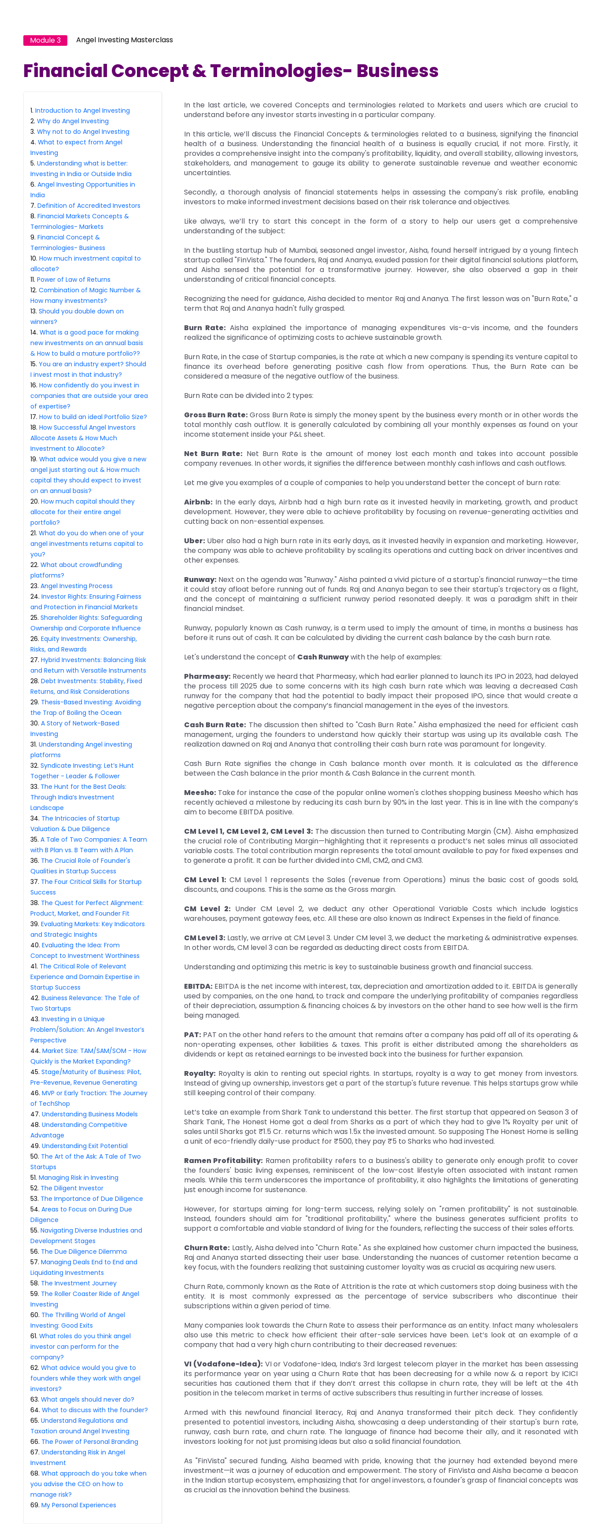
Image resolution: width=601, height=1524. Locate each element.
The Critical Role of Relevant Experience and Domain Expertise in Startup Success (85, 977)
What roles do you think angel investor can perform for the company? (80, 1347)
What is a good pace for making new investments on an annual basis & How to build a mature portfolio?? (86, 343)
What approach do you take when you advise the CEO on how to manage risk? (88, 1484)
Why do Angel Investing (73, 121)
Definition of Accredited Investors (88, 205)
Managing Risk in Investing (78, 1177)
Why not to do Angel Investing (83, 131)
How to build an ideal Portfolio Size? (93, 416)
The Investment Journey (79, 1283)
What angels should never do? (87, 1399)
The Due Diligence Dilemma (84, 1251)
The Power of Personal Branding (89, 1441)
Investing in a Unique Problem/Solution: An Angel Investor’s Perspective (87, 1030)
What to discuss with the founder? (95, 1410)
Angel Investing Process (77, 586)
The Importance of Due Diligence (92, 1198)
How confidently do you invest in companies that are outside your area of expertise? (89, 396)
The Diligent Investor (72, 1188)
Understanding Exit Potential (85, 1145)
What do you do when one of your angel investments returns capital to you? (87, 544)
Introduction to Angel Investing (82, 110)
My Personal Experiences (78, 1505)
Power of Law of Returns (74, 279)
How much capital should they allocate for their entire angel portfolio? (82, 512)
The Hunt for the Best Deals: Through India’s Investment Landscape (78, 797)
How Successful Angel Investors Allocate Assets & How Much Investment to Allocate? (83, 438)
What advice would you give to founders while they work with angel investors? (85, 1378)
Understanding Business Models (90, 1114)
